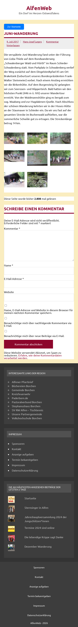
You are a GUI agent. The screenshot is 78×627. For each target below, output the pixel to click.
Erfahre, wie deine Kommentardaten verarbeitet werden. (33, 357)
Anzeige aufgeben (23, 454)
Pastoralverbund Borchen (27, 402)
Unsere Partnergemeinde (27, 414)
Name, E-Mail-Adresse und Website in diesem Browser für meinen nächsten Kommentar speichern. (38, 311)
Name (8, 265)
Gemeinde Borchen (23, 390)
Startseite (30, 498)
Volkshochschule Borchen (27, 418)
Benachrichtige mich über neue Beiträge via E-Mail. (34, 335)
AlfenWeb (39, 8)
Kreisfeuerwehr (21, 394)
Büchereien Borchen (24, 386)
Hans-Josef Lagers (32, 41)
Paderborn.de (20, 398)
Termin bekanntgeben (25, 459)
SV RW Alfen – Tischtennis (27, 410)
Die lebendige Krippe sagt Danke (43, 537)
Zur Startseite (14, 26)
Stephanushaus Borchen (26, 406)
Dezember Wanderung (38, 546)
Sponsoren (18, 443)
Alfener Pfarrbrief (22, 382)
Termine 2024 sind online (39, 527)
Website (9, 292)
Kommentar (12, 228)
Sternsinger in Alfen (36, 507)
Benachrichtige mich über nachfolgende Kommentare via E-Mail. (37, 324)
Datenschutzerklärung (25, 470)
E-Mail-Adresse (14, 278)
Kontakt (16, 449)
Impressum (18, 465)
